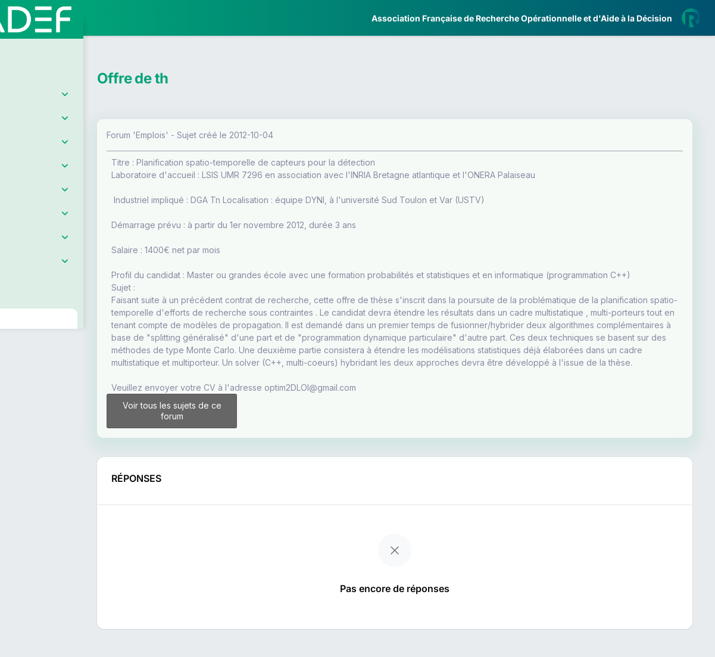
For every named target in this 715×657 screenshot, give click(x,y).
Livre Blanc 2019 (60, 440)
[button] (17, 353)
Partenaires (48, 274)
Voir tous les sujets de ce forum (240, 435)
